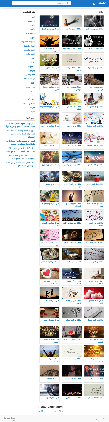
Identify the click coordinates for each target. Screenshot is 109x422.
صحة (33, 95)
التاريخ (32, 37)
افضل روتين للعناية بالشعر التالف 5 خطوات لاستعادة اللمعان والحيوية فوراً (20, 125)
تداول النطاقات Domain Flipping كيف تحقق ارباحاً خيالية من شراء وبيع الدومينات (20, 134)
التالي (40, 411)
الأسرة (32, 29)
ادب (33, 17)
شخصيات (32, 91)
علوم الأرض (31, 99)
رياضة (33, 83)
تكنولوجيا (31, 66)
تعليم (33, 58)
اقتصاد (32, 25)
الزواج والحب (30, 54)
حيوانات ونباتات (29, 78)
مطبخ (33, 111)
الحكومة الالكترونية (28, 41)
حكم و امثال (30, 74)
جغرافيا (32, 70)
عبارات (101, 12)
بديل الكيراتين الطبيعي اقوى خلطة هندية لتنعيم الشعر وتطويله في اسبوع (20, 150)
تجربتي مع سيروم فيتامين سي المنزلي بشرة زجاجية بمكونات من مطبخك (20, 143)
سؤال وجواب (30, 87)
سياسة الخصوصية (9, 418)
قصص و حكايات (29, 103)
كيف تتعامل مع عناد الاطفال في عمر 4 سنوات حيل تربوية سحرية (20, 164)
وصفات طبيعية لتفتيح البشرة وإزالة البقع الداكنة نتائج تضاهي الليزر (22, 157)
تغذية (33, 62)
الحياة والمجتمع (29, 50)
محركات (32, 107)
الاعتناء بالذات (30, 33)
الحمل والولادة (29, 46)
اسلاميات (31, 21)
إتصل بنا (12, 420)
